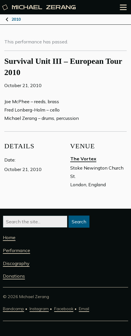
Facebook (63, 308)
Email (84, 308)
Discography (16, 263)
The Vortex (83, 159)
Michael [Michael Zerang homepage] (39, 7)
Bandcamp (13, 308)
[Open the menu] (123, 7)
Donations (14, 276)
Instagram (39, 308)
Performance (16, 250)
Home (9, 237)
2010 (16, 19)
